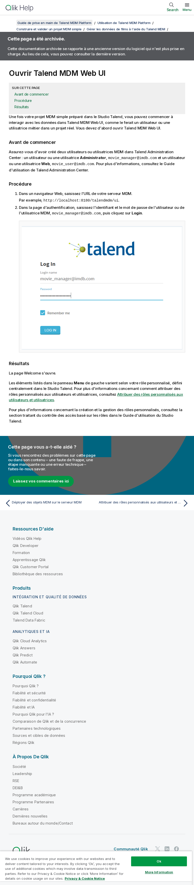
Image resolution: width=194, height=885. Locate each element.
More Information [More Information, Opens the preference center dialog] (159, 872)
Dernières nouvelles (30, 815)
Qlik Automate (25, 661)
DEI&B (18, 787)
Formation (21, 551)
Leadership (22, 772)
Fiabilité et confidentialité (34, 699)
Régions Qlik (23, 741)
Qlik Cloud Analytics (30, 640)
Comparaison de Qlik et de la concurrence (49, 720)
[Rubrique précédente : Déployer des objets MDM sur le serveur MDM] (49, 502)
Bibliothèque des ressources (38, 573)
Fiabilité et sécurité (29, 692)
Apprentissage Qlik (29, 559)
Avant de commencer (31, 94)
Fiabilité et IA (24, 706)
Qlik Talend (22, 605)
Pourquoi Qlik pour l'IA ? (33, 713)
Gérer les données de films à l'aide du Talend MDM (126, 29)
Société (19, 765)
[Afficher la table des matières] (10, 23)
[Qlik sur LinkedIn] (167, 848)
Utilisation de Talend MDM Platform (124, 23)
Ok (159, 861)
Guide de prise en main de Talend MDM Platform (54, 23)
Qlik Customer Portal (30, 566)
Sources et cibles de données (39, 734)
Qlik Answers (24, 647)
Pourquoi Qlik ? (26, 685)
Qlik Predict (23, 654)
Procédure (23, 100)
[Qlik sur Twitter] (157, 848)
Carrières (21, 808)
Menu (187, 10)
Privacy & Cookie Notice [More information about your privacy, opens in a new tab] (85, 878)
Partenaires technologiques (37, 727)
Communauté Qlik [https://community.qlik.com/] (131, 848)
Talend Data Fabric (29, 619)
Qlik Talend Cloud (28, 612)
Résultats (21, 107)
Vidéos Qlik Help (27, 537)
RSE (16, 780)
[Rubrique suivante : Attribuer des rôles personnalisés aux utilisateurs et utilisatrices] (144, 502)
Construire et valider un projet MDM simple (49, 29)
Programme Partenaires (33, 801)
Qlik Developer (25, 544)
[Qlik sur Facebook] (176, 848)
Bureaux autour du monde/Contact (43, 822)
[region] (96, 868)
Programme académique (34, 794)
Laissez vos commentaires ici (41, 480)
